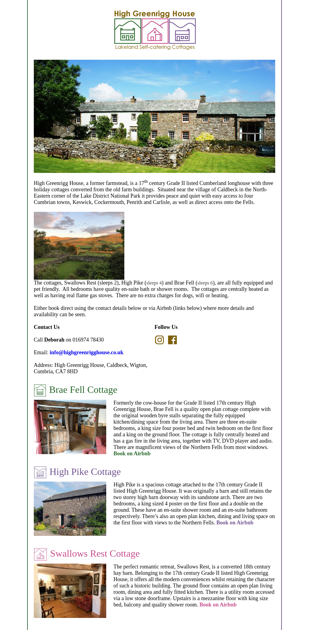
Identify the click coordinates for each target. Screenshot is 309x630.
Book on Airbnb (132, 453)
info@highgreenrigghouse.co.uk (86, 352)
